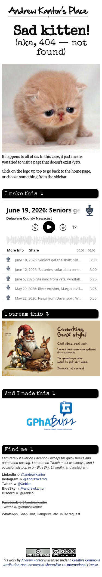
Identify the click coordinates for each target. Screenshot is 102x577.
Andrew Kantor (32, 560)
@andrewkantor (33, 475)
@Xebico (24, 484)
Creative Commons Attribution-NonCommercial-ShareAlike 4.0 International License (51, 562)
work (12, 560)
